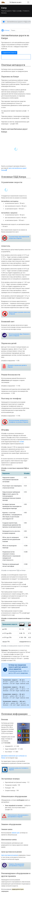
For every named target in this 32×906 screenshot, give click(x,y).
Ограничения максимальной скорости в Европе (19, 237)
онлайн (21, 441)
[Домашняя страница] (3, 2)
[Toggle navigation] (28, 2)
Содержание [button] (6, 52)
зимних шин (15, 833)
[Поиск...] (19, 30)
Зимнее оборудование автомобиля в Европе (16, 865)
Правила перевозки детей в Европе (17, 366)
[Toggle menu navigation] (5, 30)
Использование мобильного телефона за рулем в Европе (18, 421)
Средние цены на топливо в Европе (18, 768)
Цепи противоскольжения (9, 855)
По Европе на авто (15, 2)
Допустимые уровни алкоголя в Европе (19, 313)
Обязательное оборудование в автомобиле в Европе (18, 815)
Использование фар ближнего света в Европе (19, 334)
